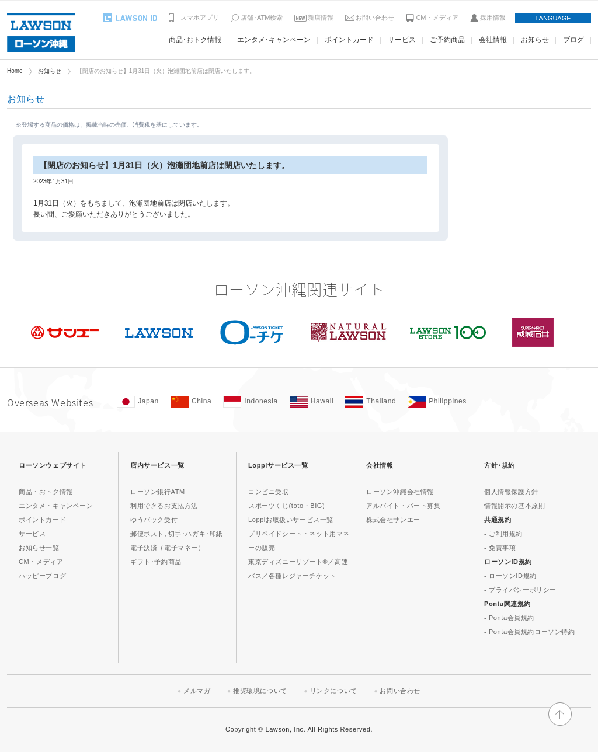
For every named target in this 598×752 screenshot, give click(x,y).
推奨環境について (260, 690)
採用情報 (493, 17)
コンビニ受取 (268, 491)
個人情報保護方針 (511, 491)
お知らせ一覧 (39, 547)
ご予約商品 (447, 40)
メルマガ (196, 690)
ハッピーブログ (42, 575)
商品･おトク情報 (195, 40)
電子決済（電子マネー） (167, 547)
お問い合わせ (375, 17)
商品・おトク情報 (46, 491)
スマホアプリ (199, 17)
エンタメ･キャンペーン (274, 40)
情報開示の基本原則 (514, 505)
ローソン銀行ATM (157, 491)
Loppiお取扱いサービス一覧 (290, 519)
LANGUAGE (553, 18)
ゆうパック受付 (154, 519)
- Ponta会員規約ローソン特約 (529, 631)
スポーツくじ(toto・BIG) (286, 505)
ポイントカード (349, 40)
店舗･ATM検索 (262, 17)
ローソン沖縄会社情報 (400, 491)
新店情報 (320, 17)
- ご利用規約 (503, 533)
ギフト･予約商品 (156, 561)
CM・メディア (437, 17)
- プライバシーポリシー (520, 589)
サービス (402, 40)
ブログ (573, 40)
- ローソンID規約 (510, 575)
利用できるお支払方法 (164, 505)
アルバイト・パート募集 (403, 505)
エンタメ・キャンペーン (56, 505)
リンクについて (333, 690)
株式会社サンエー (393, 519)
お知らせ (535, 40)
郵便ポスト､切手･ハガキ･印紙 (176, 533)
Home (15, 71)
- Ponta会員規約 (509, 617)
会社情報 (493, 40)
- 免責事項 (500, 547)
